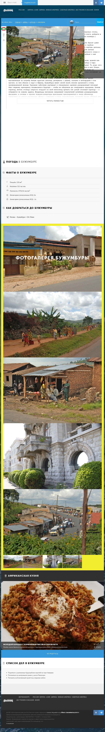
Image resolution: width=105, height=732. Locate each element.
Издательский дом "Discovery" (8, 12)
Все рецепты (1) (52, 654)
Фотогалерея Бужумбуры (52, 258)
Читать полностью (55, 101)
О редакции (10, 723)
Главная (18, 22)
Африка (25, 22)
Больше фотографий (92, 531)
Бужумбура (41, 22)
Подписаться (29, 3)
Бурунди (33, 22)
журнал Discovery (8, 702)
